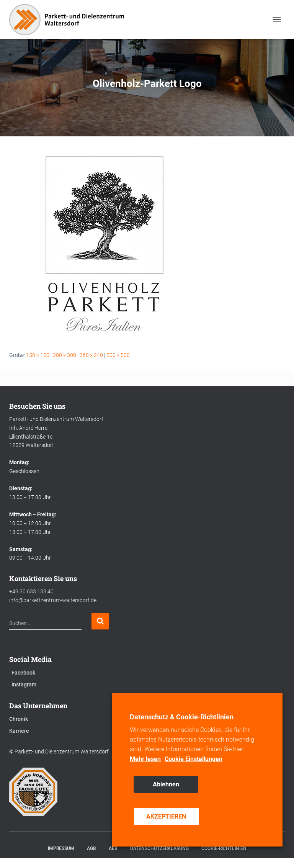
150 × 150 (37, 355)
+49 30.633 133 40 (31, 591)
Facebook (23, 673)
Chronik (18, 719)
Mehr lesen (145, 759)
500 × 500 (118, 355)
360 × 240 (91, 355)
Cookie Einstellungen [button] (193, 759)
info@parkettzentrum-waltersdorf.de (52, 600)
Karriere (19, 731)
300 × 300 (64, 355)
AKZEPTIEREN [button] (166, 816)
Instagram (23, 684)
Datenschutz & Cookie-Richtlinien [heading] (182, 717)
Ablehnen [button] (166, 784)
